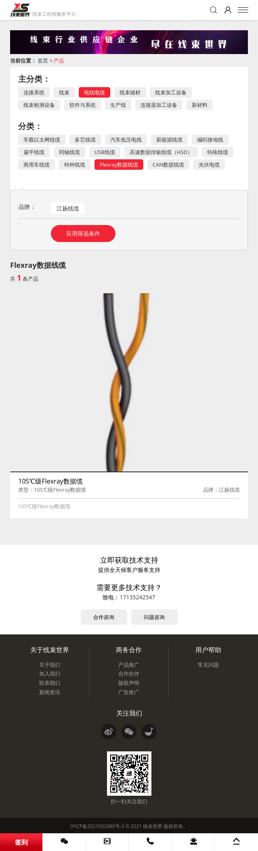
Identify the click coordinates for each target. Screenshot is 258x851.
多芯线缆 (85, 139)
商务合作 (129, 649)
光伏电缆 (209, 164)
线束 (64, 92)
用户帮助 (208, 649)
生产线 (118, 104)
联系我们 (49, 682)
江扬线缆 (68, 208)
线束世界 (152, 826)
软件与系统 (82, 104)
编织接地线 (210, 139)
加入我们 (49, 673)
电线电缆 (94, 92)
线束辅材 (130, 92)
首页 (43, 60)
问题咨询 (154, 617)
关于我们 (49, 664)
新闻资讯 (49, 692)
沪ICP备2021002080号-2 (97, 826)
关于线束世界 (49, 649)
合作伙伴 (128, 673)
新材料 (200, 104)
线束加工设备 (171, 92)
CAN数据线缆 (168, 164)
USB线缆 (104, 152)
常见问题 (208, 664)
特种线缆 (74, 164)
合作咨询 (103, 617)
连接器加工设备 (159, 104)
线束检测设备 (39, 104)
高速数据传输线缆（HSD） (161, 152)
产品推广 (128, 664)
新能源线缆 (169, 139)
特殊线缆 (217, 152)
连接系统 (33, 92)
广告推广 (128, 692)
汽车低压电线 (126, 139)
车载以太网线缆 (41, 139)
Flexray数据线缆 (119, 164)
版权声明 (128, 682)
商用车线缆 (36, 164)
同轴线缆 (69, 152)
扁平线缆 (33, 152)
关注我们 (129, 713)
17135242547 (137, 597)
